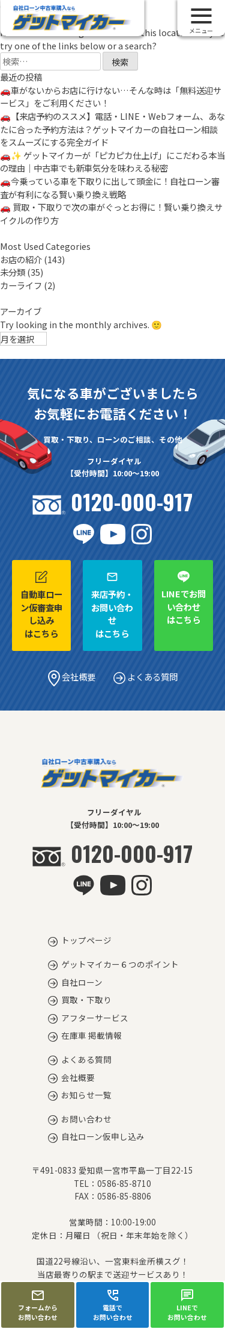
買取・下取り (86, 1000)
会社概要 (71, 676)
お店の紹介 (21, 259)
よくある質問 (145, 676)
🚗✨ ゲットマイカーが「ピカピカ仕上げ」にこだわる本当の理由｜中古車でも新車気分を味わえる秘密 (112, 162)
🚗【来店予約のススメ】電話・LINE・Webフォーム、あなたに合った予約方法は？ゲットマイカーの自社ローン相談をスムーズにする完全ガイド (112, 129)
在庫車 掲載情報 (91, 1035)
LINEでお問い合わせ (187, 1305)
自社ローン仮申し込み (103, 1136)
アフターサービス (94, 1018)
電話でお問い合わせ (112, 1305)
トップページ (86, 940)
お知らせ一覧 (86, 1095)
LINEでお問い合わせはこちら (183, 598)
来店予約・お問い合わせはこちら (112, 605)
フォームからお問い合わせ (37, 1305)
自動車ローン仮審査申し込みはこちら (41, 605)
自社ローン (82, 982)
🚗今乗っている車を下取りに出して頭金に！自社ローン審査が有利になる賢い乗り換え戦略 (110, 188)
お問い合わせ (86, 1119)
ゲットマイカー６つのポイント (120, 964)
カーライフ (21, 285)
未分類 (12, 272)
